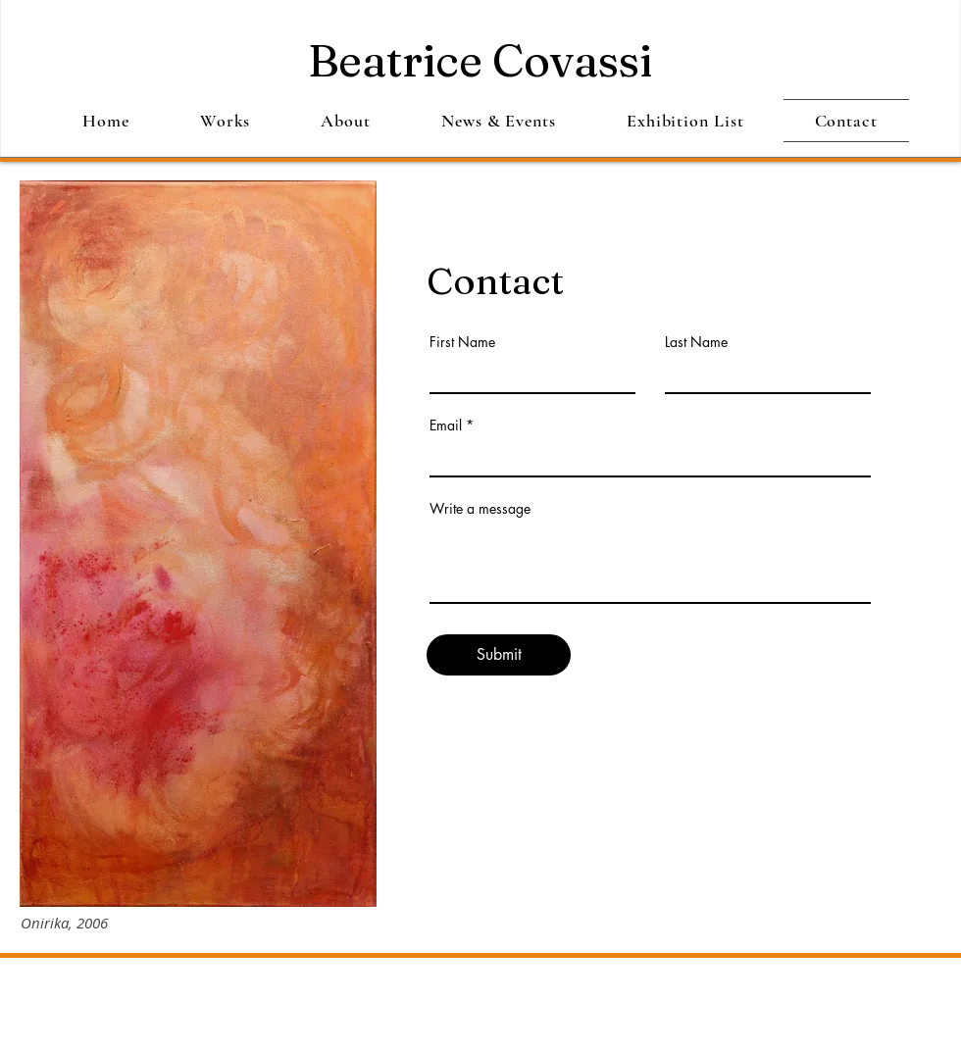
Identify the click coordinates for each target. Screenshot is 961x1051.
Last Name (696, 342)
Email (446, 425)
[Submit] (499, 655)
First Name (462, 342)
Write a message (480, 509)
